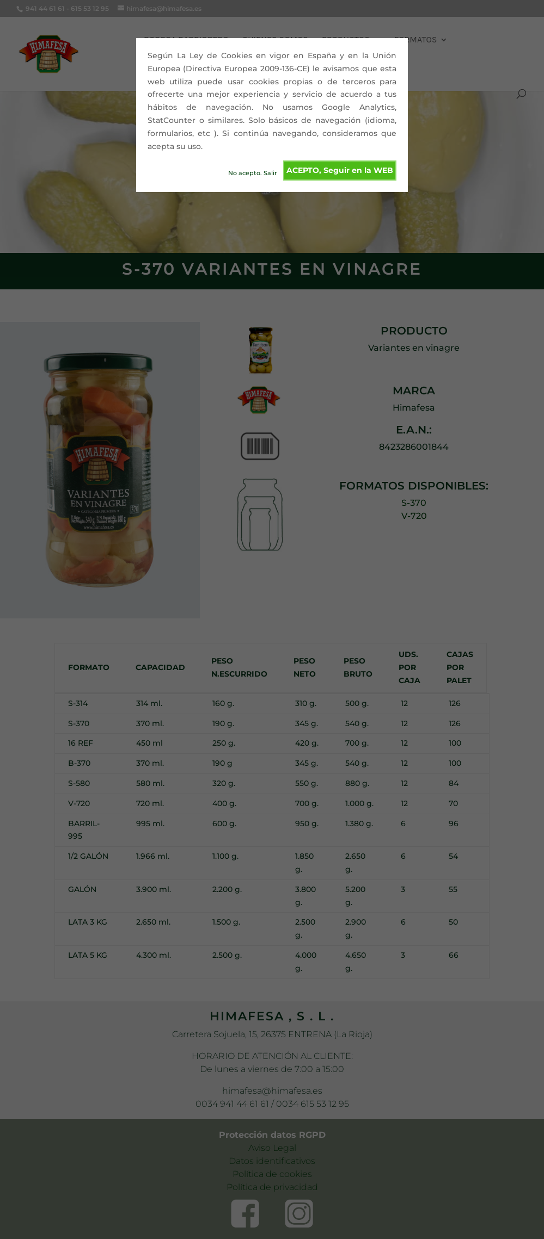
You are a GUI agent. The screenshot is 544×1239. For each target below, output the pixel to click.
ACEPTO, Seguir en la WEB (339, 170)
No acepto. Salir (252, 173)
